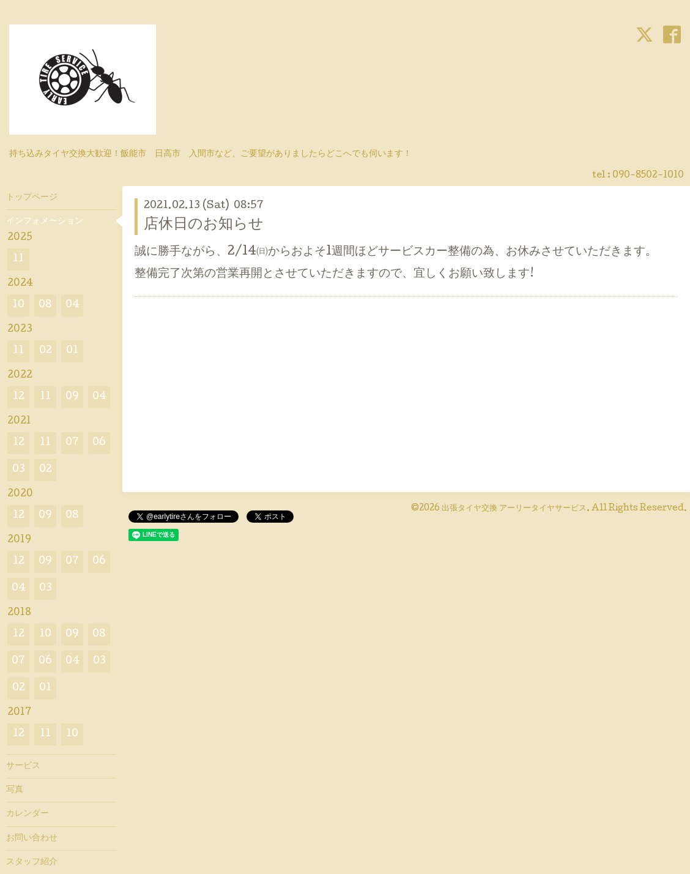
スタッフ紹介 (32, 862)
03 (18, 470)
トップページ (32, 198)
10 (18, 305)
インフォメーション (44, 221)
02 (45, 351)
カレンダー (27, 814)
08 (45, 305)
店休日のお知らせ (204, 225)
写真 (14, 790)
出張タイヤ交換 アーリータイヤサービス (514, 508)
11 (18, 259)
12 (18, 397)
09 (72, 397)
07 (72, 443)
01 (72, 351)
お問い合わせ (32, 838)
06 (99, 443)
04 (72, 305)
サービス (23, 766)
